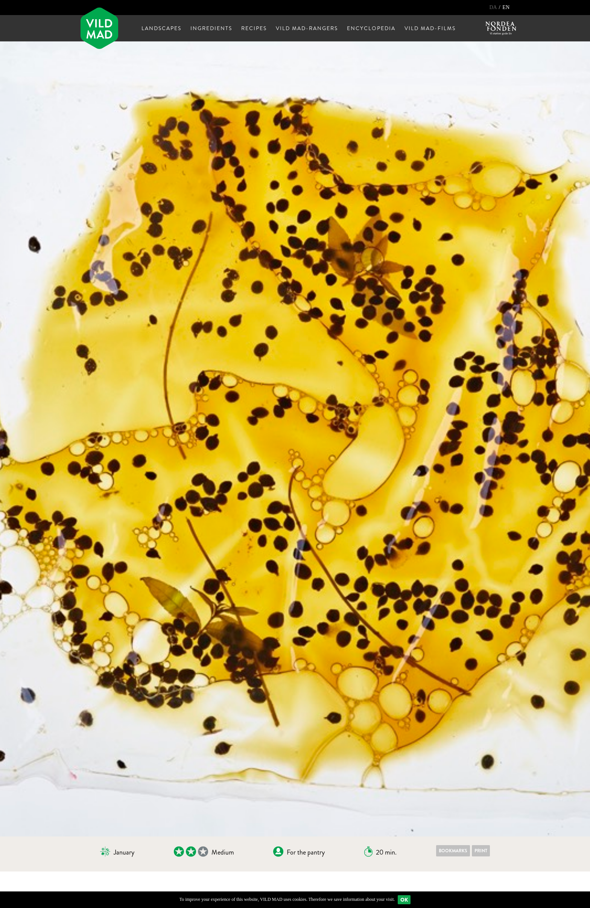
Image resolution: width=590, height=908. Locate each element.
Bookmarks (453, 850)
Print (480, 850)
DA (493, 7)
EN (505, 7)
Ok (404, 899)
